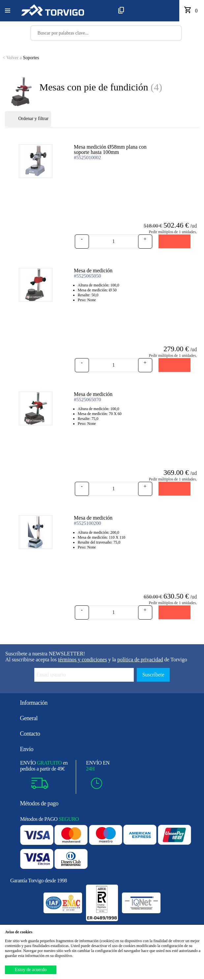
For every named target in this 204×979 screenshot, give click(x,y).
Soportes (21, 57)
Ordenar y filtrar (28, 119)
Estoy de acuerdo (30, 969)
